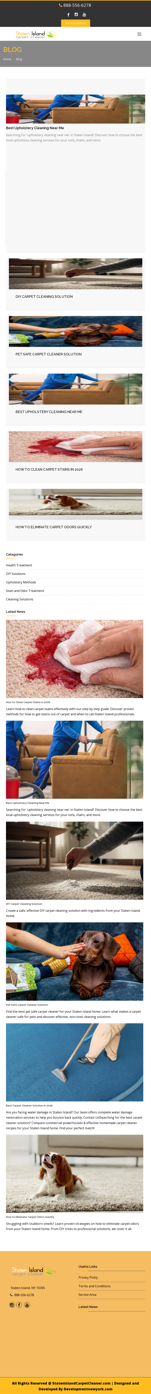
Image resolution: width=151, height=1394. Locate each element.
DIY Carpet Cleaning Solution (44, 297)
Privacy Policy (88, 1277)
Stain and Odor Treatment (25, 591)
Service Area (87, 1294)
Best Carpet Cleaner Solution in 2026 (29, 1105)
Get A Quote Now (76, 23)
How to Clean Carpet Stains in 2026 (49, 469)
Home (7, 59)
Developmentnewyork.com (88, 1389)
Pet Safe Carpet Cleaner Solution (49, 354)
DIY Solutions (16, 574)
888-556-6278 (75, 5)
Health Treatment (19, 565)
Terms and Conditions (94, 1286)
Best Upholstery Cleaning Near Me (49, 412)
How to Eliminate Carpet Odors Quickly (54, 527)
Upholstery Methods (21, 582)
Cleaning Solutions (19, 599)
